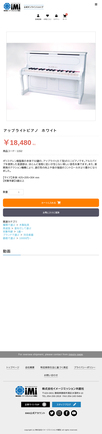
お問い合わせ (51, 375)
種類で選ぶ (9, 225)
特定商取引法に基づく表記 (54, 367)
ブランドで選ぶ (11, 235)
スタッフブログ (66, 404)
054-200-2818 (54, 396)
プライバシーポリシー (84, 367)
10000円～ (25, 238)
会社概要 (29, 367)
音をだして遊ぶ (22, 228)
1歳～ (20, 231)
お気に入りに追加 (51, 212)
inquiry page (76, 354)
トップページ (13, 367)
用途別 (6, 228)
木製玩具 (24, 225)
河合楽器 (28, 235)
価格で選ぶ (9, 238)
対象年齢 (8, 231)
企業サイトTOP (35, 404)
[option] (51, 76)
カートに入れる (48, 203)
